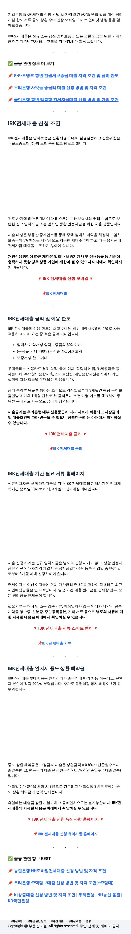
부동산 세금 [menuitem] (74, 921)
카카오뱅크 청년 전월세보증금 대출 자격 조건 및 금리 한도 (66, 75)
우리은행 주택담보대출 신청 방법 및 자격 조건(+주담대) (63, 882)
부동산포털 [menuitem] (16, 921)
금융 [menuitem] (88, 921)
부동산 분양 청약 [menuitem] (37, 921)
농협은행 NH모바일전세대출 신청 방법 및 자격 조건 (60, 870)
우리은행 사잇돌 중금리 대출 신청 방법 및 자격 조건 (60, 87)
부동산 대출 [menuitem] (57, 921)
